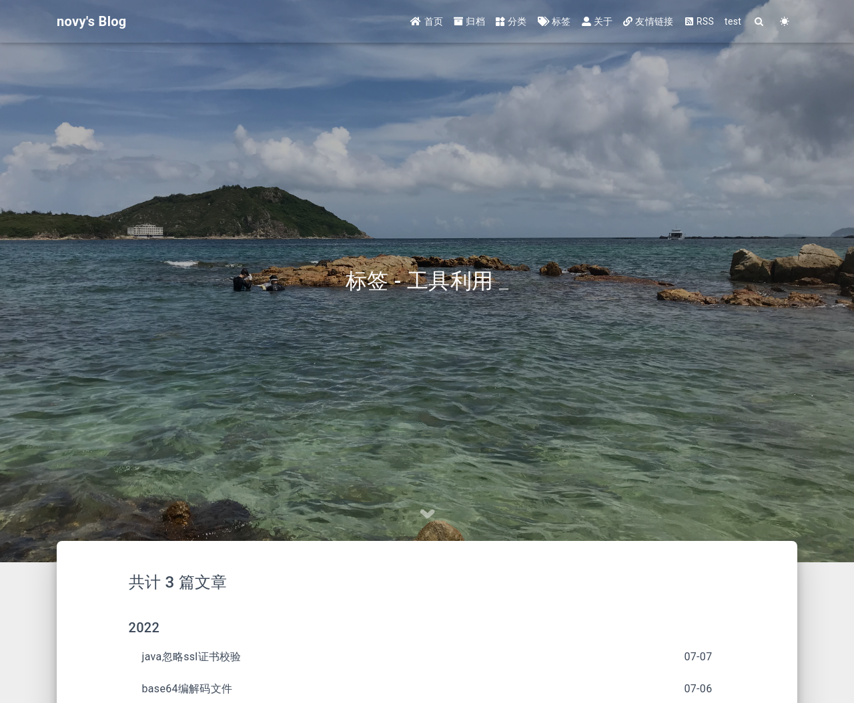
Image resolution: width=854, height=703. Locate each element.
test (733, 21)
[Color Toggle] (784, 21)
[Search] (759, 21)
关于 (597, 21)
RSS (699, 21)
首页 (426, 21)
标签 (554, 21)
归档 (469, 21)
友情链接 (648, 21)
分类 (511, 21)
